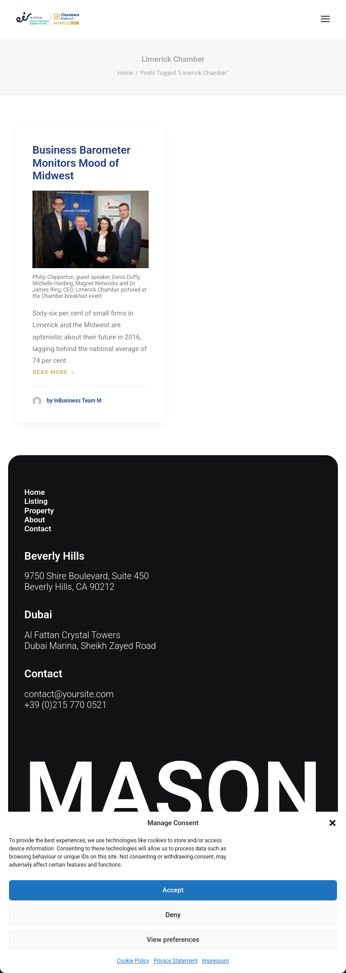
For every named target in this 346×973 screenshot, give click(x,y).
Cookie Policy (133, 961)
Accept (172, 890)
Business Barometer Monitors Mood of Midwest (81, 163)
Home (125, 72)
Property (39, 510)
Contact (37, 528)
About (34, 519)
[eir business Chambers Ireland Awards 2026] (47, 19)
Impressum (215, 961)
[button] (332, 822)
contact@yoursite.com (69, 694)
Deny (173, 915)
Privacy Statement (175, 961)
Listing (36, 501)
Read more (53, 372)
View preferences (173, 940)
